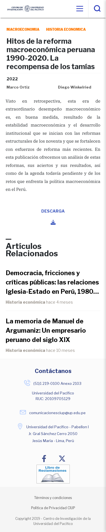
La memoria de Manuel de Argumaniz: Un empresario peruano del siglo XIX (46, 330)
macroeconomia (23, 29)
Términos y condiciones (53, 498)
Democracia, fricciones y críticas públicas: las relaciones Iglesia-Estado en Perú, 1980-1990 (52, 282)
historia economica (66, 29)
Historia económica (25, 302)
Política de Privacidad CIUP (53, 508)
